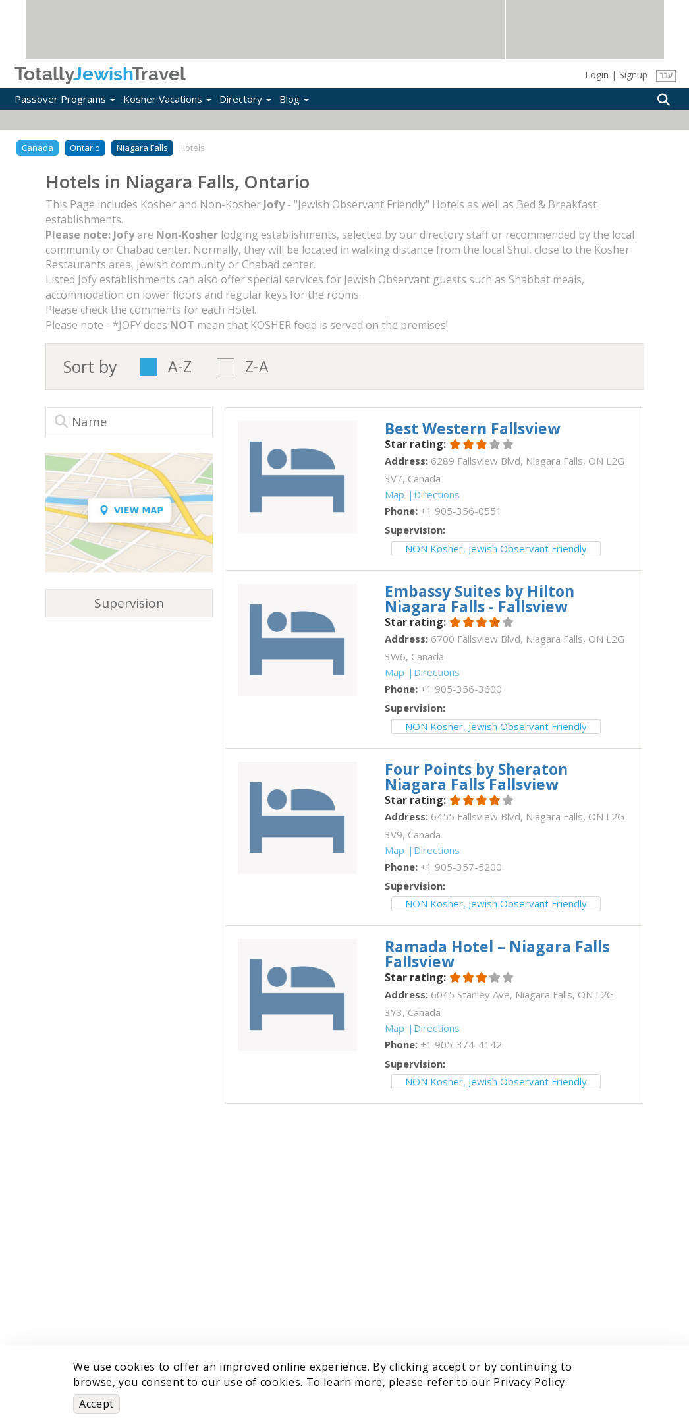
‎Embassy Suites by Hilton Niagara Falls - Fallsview (479, 599)
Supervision (129, 603)
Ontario (85, 148)
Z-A (257, 367)
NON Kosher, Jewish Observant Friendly (496, 548)
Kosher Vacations (167, 98)
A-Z (180, 367)
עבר (665, 75)
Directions (437, 494)
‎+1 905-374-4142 (461, 1044)
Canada (37, 148)
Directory (245, 98)
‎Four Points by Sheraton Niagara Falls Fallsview (476, 776)
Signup (633, 75)
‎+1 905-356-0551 (461, 510)
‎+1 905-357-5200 (461, 866)
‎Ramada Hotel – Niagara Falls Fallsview (497, 954)
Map (394, 494)
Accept (96, 1403)
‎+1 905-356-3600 (461, 688)
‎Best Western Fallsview (473, 428)
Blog (294, 98)
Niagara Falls (142, 148)
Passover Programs (64, 98)
